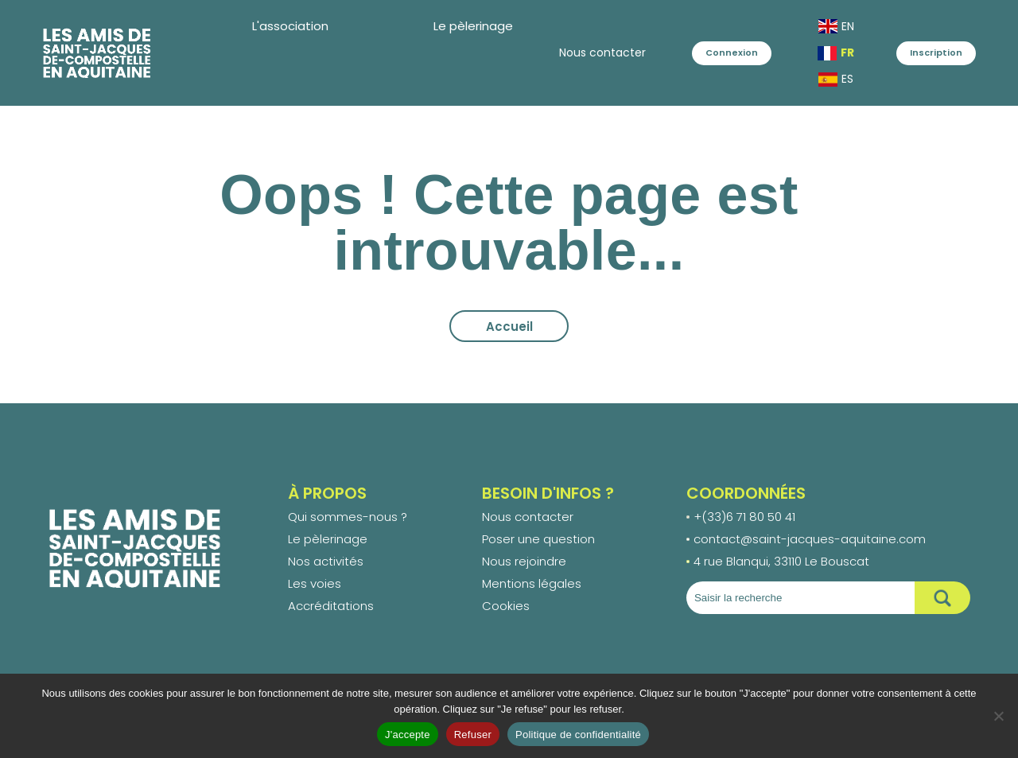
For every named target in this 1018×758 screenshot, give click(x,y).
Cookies (506, 605)
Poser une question (538, 539)
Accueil (509, 326)
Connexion (700, 52)
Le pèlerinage (327, 539)
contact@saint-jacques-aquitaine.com (810, 539)
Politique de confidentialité (578, 735)
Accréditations (331, 605)
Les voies (314, 583)
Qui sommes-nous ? (347, 516)
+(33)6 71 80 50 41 (744, 516)
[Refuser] (998, 716)
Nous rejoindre (524, 561)
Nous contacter (538, 52)
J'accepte (407, 735)
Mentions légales (531, 583)
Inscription (936, 52)
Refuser (473, 735)
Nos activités (325, 561)
